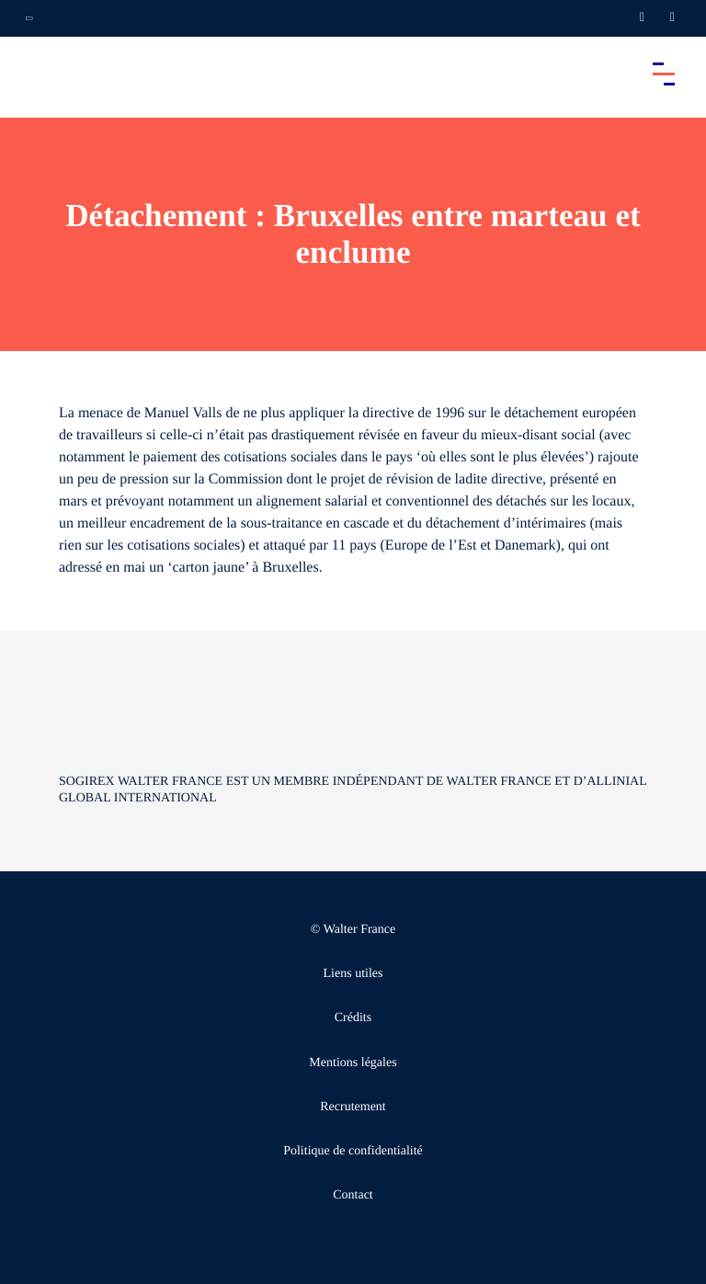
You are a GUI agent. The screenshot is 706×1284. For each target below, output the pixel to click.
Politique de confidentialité (353, 1151)
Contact (353, 1195)
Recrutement (353, 1107)
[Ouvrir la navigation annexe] (29, 18)
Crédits (353, 1018)
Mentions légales (352, 1063)
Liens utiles (353, 974)
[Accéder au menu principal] (664, 73)
